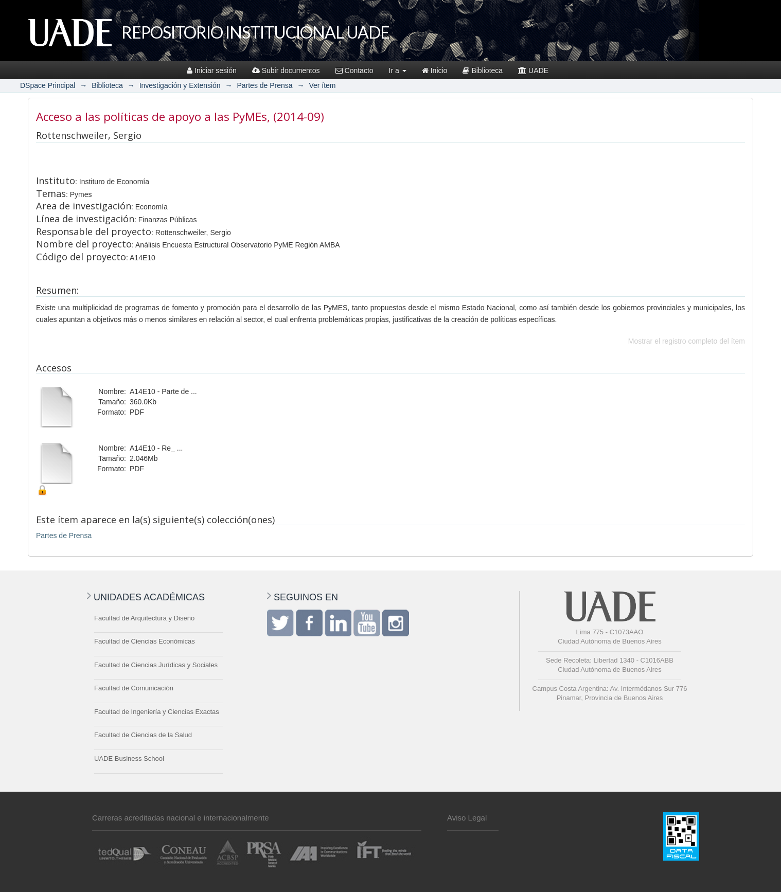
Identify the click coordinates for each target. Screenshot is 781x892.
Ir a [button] (397, 70)
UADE (533, 70)
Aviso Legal (467, 817)
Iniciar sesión (212, 70)
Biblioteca (483, 70)
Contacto (354, 70)
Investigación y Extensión (180, 85)
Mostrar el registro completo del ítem (686, 341)
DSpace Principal (47, 85)
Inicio (435, 70)
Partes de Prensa (264, 85)
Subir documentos (286, 70)
